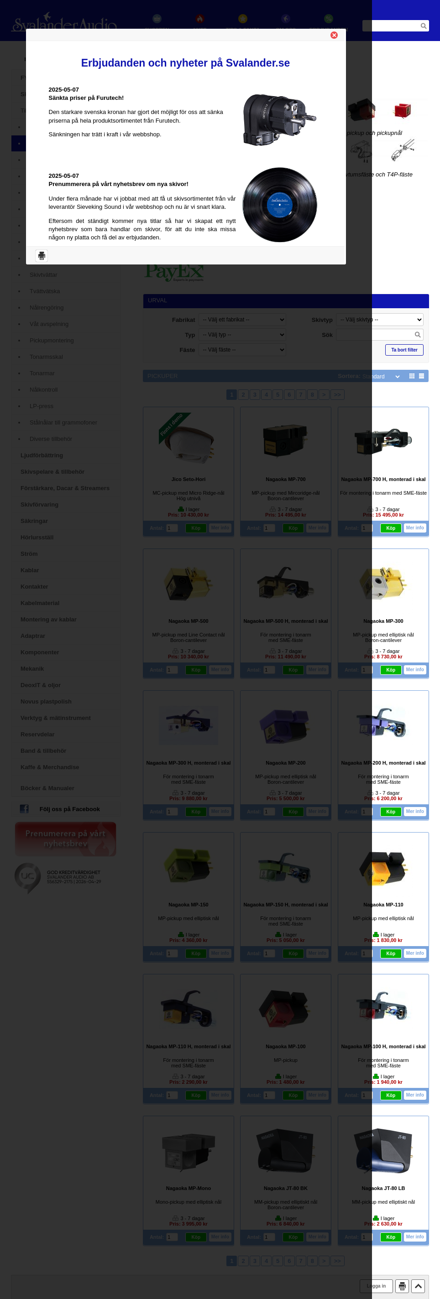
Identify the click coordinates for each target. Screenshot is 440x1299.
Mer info (415, 527)
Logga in (376, 1286)
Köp (391, 528)
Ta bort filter (404, 349)
